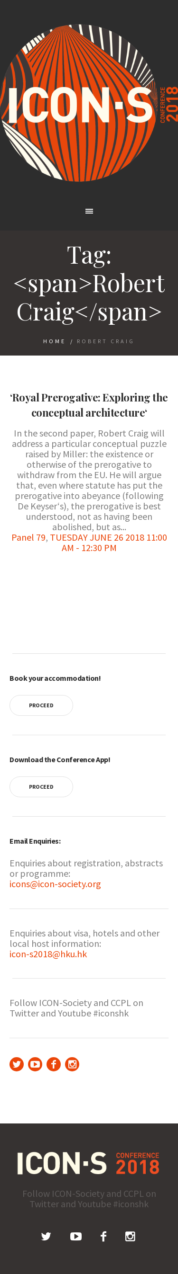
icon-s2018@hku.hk (48, 954)
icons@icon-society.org (55, 884)
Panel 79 (28, 537)
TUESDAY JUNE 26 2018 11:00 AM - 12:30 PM (108, 542)
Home (54, 341)
